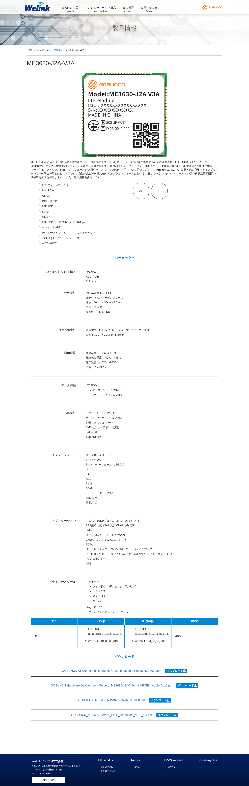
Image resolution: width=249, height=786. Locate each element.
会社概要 (128, 9)
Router (135, 760)
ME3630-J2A (107, 767)
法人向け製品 (70, 9)
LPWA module (173, 760)
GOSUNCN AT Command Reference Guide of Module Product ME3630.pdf (111, 670)
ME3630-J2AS (108, 771)
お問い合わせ (149, 9)
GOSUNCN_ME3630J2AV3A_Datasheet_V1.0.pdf (111, 700)
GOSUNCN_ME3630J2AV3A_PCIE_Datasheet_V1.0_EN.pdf (111, 715)
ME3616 (172, 767)
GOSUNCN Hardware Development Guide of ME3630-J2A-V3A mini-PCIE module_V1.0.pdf (111, 685)
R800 (137, 767)
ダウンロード (176, 670)
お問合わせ (48, 780)
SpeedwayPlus (207, 760)
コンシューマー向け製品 (100, 9)
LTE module (106, 760)
